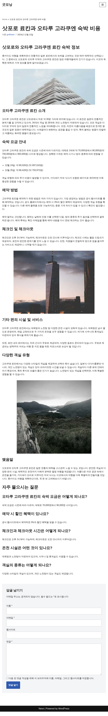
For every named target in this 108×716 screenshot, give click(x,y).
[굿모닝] (7, 4)
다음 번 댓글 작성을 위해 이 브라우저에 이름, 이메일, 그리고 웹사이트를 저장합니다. (51, 683)
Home (4, 19)
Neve (41, 713)
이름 (9, 609)
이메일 (10, 621)
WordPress (63, 713)
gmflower (11, 34)
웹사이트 (10, 633)
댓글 (9, 645)
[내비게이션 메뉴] (102, 4)
